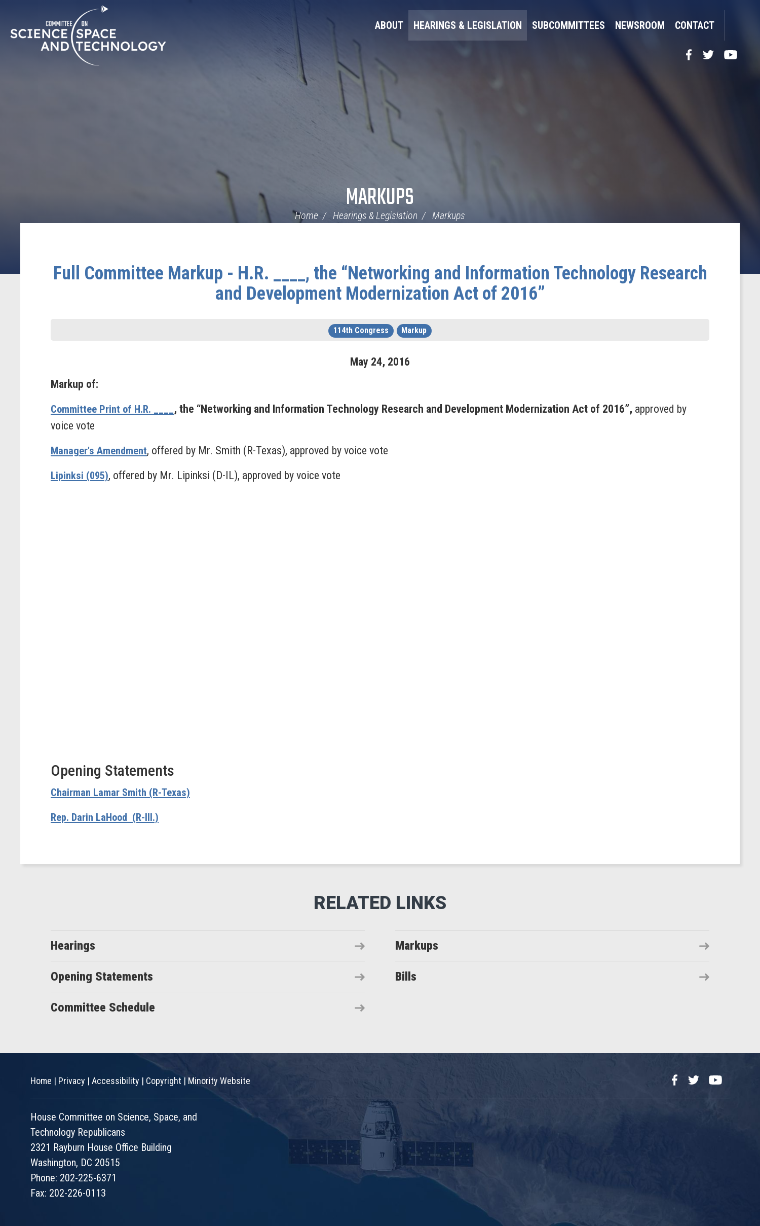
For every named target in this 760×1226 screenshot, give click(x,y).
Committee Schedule (103, 1007)
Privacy (71, 1080)
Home (306, 215)
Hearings (73, 946)
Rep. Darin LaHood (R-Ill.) (108, 817)
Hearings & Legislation (467, 25)
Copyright (163, 1080)
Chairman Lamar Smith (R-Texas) (124, 792)
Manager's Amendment (101, 450)
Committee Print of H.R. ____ (115, 409)
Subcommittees (568, 25)
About (389, 25)
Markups (380, 198)
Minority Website (219, 1080)
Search (737, 25)
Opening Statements (102, 976)
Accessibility (115, 1080)
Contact (694, 25)
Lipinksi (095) (81, 475)
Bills (405, 976)
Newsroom (640, 25)
